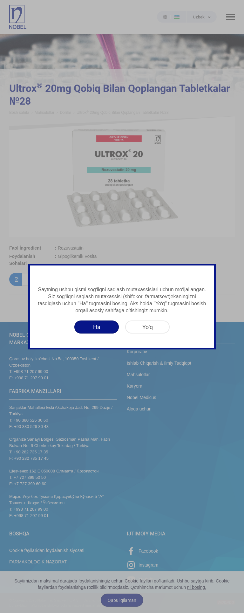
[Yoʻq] (147, 327)
